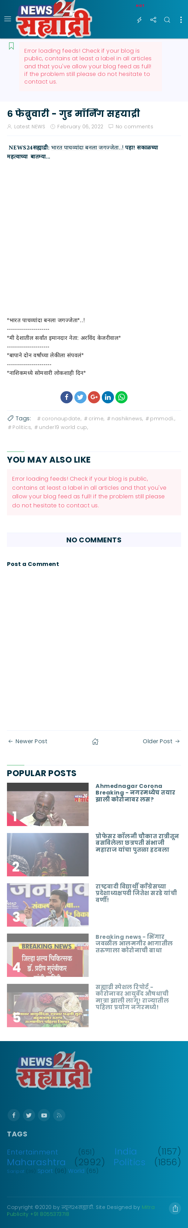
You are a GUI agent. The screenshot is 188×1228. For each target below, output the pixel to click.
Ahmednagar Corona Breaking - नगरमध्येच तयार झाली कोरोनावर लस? (135, 793)
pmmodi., (160, 418)
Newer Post (27, 741)
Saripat (16, 1171)
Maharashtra (36, 1162)
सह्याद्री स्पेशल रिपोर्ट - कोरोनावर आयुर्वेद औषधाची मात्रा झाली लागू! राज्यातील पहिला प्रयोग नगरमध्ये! (132, 997)
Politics (130, 1162)
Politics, (19, 427)
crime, (94, 418)
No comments (135, 126)
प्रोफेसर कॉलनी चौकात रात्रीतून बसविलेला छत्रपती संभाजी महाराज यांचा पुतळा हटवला (137, 843)
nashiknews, (124, 418)
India (126, 1151)
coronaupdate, (59, 418)
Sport (45, 1171)
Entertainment (32, 1152)
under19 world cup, (60, 427)
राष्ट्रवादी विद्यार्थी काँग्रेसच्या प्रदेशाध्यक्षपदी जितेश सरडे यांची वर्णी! (136, 893)
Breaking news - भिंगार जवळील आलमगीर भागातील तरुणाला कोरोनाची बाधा (134, 944)
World (76, 1171)
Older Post (162, 741)
